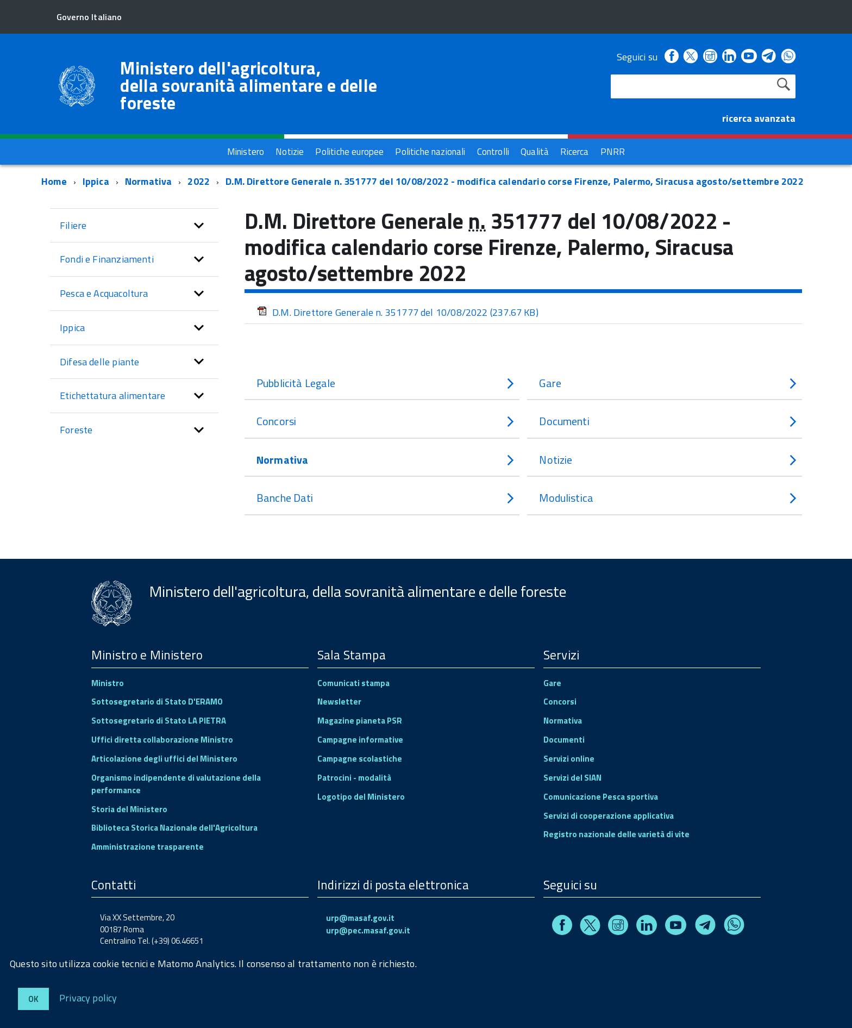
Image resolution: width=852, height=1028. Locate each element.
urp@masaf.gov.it (360, 918)
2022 (198, 181)
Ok (33, 999)
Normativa (148, 181)
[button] (198, 225)
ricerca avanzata (758, 118)
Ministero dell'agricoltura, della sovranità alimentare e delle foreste (248, 85)
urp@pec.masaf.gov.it (368, 930)
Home (54, 181)
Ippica (96, 181)
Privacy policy (88, 997)
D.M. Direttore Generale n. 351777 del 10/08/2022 (397, 312)
